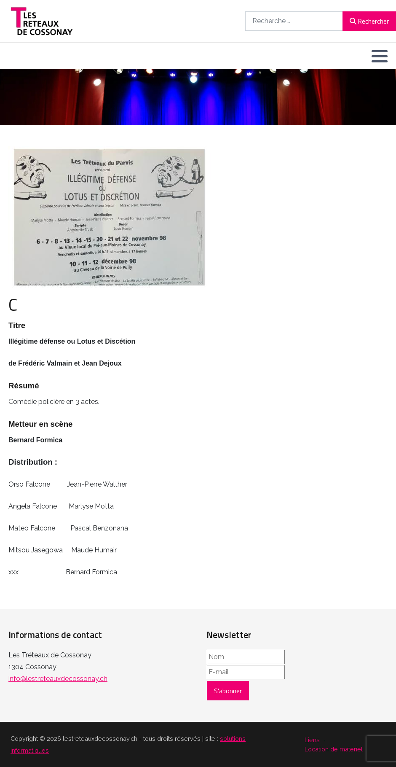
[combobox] (294, 20)
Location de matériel (334, 749)
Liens (312, 739)
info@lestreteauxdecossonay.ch (57, 679)
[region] (198, 97)
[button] (380, 56)
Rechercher (369, 21)
